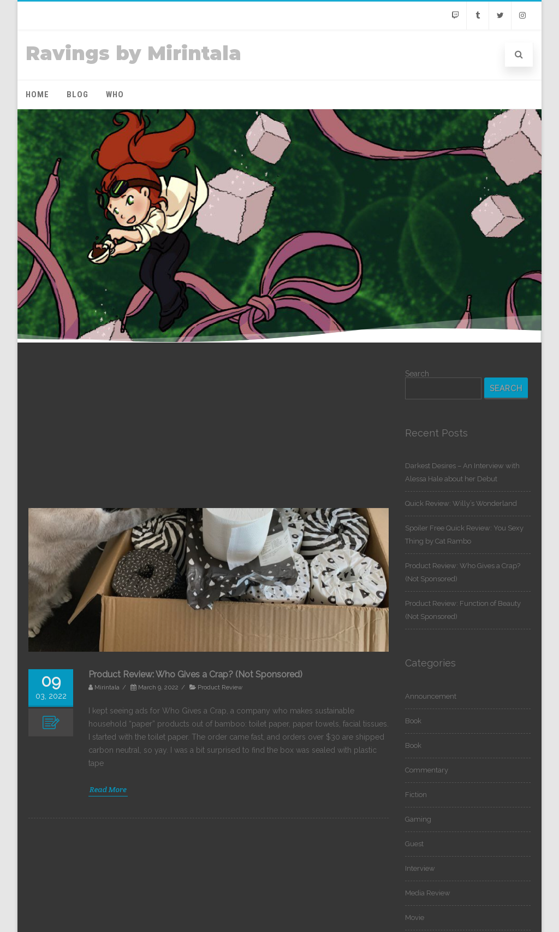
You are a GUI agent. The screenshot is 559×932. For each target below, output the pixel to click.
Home (37, 94)
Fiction (416, 795)
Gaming (418, 819)
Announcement (430, 696)
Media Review (427, 893)
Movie (414, 917)
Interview (420, 868)
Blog (77, 94)
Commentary (426, 770)
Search (417, 373)
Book (413, 721)
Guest (414, 844)
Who (115, 94)
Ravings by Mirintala (133, 53)
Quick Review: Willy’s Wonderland (461, 503)
